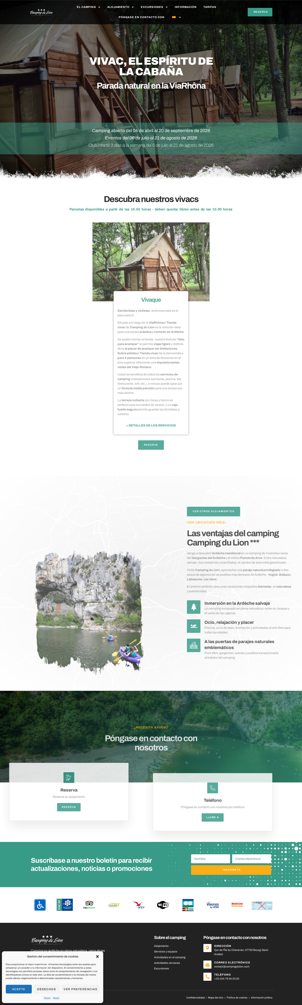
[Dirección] (207, 948)
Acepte (18, 989)
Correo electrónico (232, 962)
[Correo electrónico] (207, 965)
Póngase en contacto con (141, 17)
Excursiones (154, 7)
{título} (47, 998)
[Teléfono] (207, 977)
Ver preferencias (80, 989)
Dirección (222, 946)
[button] (97, 956)
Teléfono (222, 974)
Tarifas (209, 7)
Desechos (46, 989)
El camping (89, 7)
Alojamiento (120, 7)
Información (186, 7)
